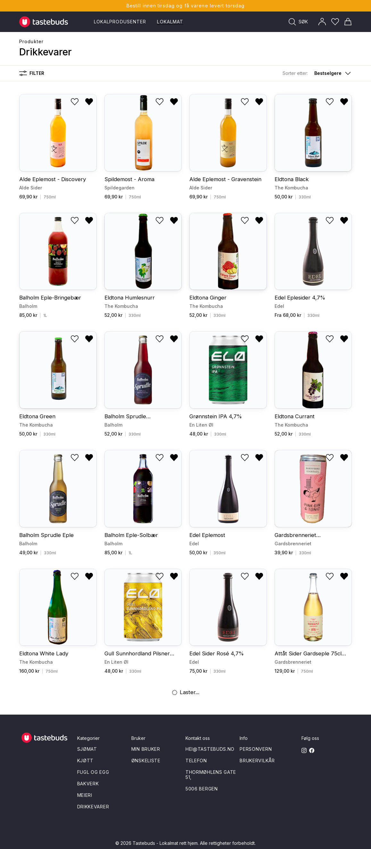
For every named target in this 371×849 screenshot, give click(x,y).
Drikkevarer (93, 806)
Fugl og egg (93, 772)
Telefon (196, 760)
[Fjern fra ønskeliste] (89, 101)
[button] (317, 73)
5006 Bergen (202, 788)
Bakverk (88, 783)
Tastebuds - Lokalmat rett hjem (165, 843)
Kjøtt (85, 760)
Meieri (84, 795)
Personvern (256, 749)
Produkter (31, 41)
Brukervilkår (257, 760)
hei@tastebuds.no (210, 749)
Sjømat (87, 749)
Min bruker (145, 749)
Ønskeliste (146, 760)
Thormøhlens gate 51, (211, 774)
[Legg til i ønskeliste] (74, 101)
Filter (31, 73)
